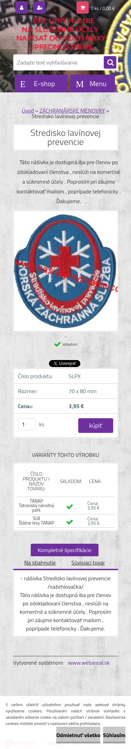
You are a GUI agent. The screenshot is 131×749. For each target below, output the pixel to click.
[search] (110, 62)
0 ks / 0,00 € (103, 8)
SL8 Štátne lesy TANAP (36, 520)
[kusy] (27, 424)
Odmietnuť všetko (78, 735)
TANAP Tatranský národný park (36, 505)
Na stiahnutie (40, 562)
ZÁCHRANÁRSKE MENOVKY (72, 110)
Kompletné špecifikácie (65, 550)
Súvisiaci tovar (88, 562)
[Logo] (61, 34)
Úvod (28, 110)
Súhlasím (114, 735)
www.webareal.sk (89, 662)
